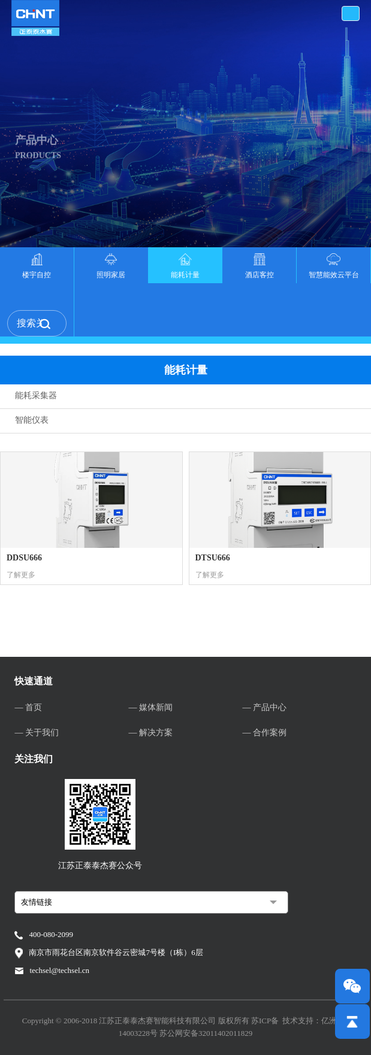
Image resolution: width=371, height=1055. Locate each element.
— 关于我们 (36, 732)
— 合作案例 (265, 732)
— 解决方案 (150, 732)
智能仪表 (32, 420)
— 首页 (28, 707)
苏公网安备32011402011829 (205, 1033)
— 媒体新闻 (150, 707)
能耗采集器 (36, 395)
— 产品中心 (265, 707)
